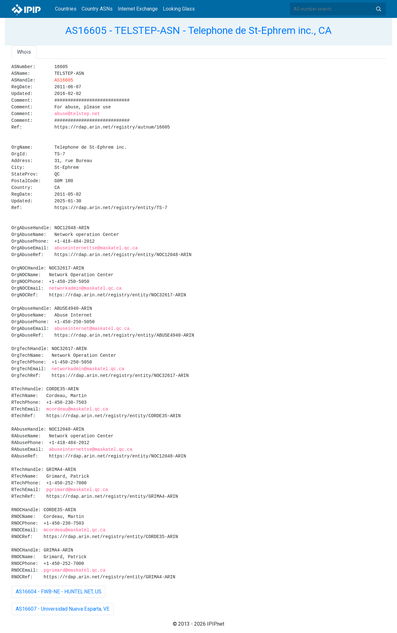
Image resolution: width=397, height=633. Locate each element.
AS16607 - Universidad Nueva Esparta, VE (62, 609)
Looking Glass (179, 9)
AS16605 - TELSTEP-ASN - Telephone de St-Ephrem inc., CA (198, 30)
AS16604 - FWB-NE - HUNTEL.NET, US (58, 592)
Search (378, 8)
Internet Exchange (138, 9)
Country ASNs (97, 9)
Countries (65, 9)
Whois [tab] (24, 52)
